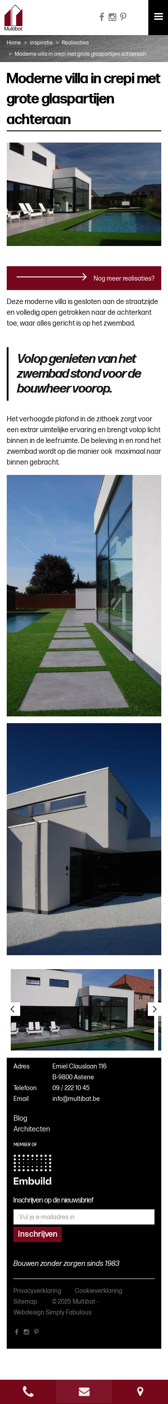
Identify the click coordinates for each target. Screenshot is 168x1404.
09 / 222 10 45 (71, 1088)
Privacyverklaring (37, 1291)
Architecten (31, 1129)
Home (14, 43)
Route (140, 1391)
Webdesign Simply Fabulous (52, 1312)
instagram (26, 1334)
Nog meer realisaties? (124, 278)
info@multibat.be (76, 1099)
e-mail (84, 1391)
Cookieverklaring (98, 1291)
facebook (16, 1334)
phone (28, 1391)
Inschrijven (37, 1234)
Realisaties (75, 43)
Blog (20, 1118)
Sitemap (25, 1302)
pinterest (36, 1334)
